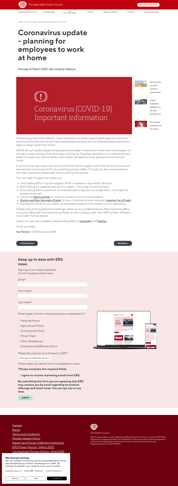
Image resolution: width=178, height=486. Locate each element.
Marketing (38, 471)
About (16, 430)
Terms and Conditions (26, 434)
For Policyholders (69, 12)
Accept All (57, 478)
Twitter (102, 221)
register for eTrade (118, 200)
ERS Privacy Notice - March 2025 (33, 447)
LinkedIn (85, 221)
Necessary (12, 471)
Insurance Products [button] (27, 12)
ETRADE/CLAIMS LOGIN (148, 5)
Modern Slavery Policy (26, 438)
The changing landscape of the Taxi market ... (156, 125)
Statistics (27, 471)
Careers (17, 425)
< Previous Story (27, 243)
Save (36, 478)
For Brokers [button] (48, 12)
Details (15, 478)
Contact (131, 12)
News (20, 22)
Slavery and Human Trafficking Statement (38, 443)
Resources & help (151, 12)
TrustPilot (53, 471)
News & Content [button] (110, 12)
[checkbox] (53, 333)
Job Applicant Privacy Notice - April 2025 (38, 451)
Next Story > (123, 243)
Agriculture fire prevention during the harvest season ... (155, 89)
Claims (90, 12)
